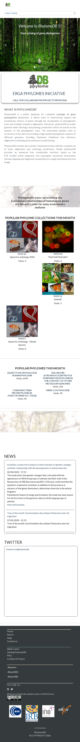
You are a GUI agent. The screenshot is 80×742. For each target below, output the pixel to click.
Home (10, 631)
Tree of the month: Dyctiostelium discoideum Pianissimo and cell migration (38, 515)
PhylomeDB (40, 732)
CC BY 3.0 (49, 728)
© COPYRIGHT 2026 (40, 735)
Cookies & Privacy (16, 658)
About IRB (13, 676)
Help (9, 638)
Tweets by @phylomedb (17, 549)
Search (10, 634)
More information (15, 504)
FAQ (9, 655)
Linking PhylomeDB (16, 652)
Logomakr (31, 728)
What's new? (13, 649)
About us (12, 667)
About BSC (13, 672)
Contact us (12, 641)
